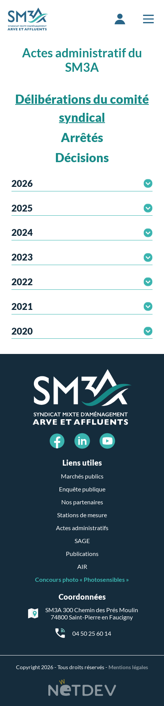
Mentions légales (128, 667)
